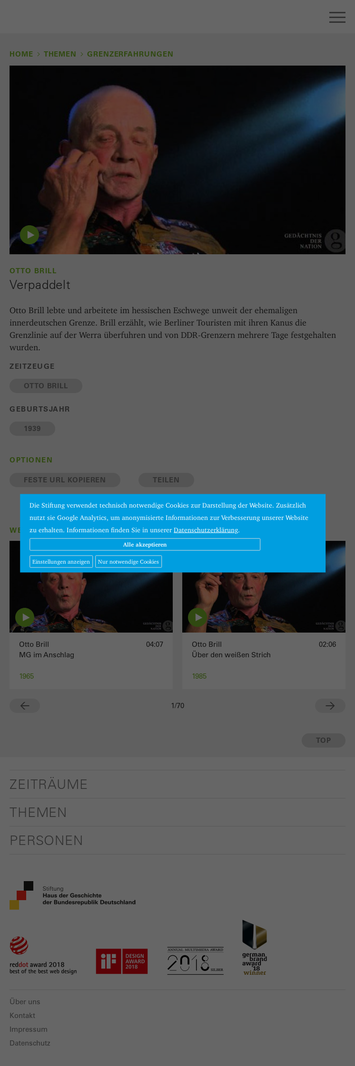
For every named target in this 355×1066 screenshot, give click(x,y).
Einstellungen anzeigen (61, 561)
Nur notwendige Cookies (128, 561)
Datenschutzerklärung (206, 529)
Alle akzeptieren (145, 543)
